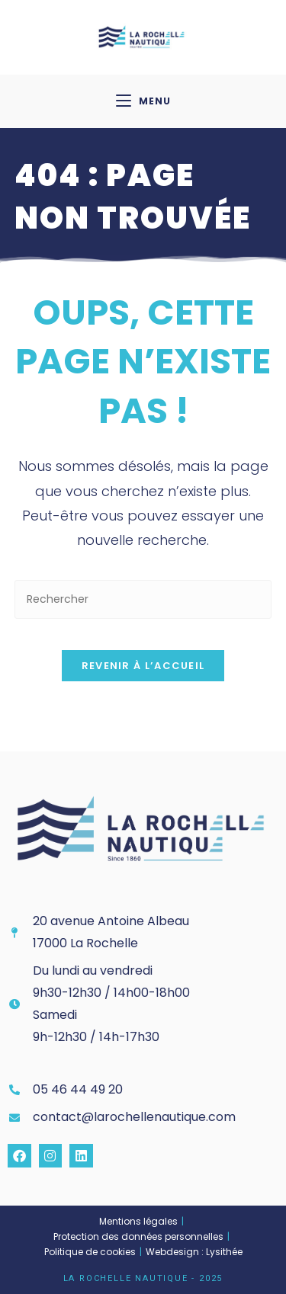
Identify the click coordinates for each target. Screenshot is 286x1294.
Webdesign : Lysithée (194, 1251)
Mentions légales (138, 1221)
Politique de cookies (90, 1251)
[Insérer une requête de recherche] (143, 599)
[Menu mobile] (143, 101)
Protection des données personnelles (138, 1236)
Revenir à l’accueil (143, 665)
